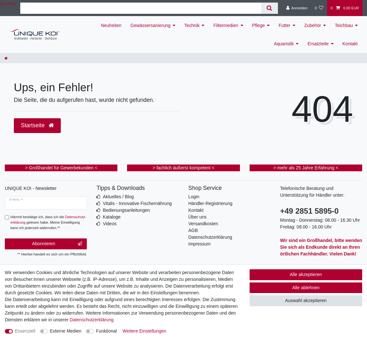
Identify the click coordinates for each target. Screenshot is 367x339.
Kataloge (112, 216)
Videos (110, 223)
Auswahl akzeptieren (305, 300)
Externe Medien (65, 331)
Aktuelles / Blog (118, 196)
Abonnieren (57, 244)
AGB (193, 230)
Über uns (197, 216)
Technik (191, 25)
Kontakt (350, 43)
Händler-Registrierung (210, 203)
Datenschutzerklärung (210, 237)
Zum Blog (7, 3)
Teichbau (344, 25)
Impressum (199, 243)
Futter (284, 25)
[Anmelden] (297, 8)
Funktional (106, 331)
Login (193, 196)
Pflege (258, 25)
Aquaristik (284, 43)
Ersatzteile (317, 43)
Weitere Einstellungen (144, 331)
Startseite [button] (37, 125)
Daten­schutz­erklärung (92, 319)
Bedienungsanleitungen (126, 210)
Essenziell (25, 331)
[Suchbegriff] (140, 8)
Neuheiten (111, 25)
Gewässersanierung (151, 25)
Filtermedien (225, 25)
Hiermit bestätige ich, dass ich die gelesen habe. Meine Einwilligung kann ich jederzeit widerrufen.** (49, 222)
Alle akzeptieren (306, 274)
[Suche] (269, 8)
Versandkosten (203, 223)
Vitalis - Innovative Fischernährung (137, 203)
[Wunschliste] (319, 8)
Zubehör (312, 25)
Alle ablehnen (305, 287)
